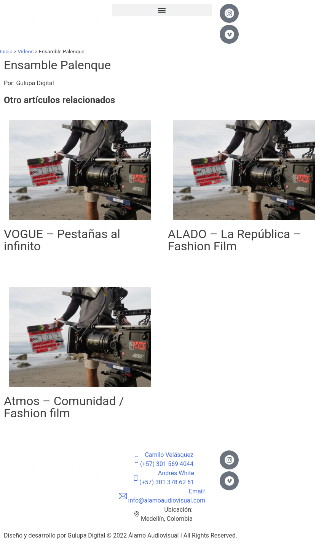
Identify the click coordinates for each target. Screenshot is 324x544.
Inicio (6, 51)
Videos (26, 51)
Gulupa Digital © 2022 (97, 535)
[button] (162, 10)
